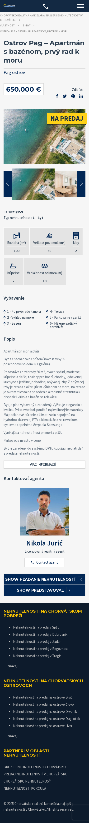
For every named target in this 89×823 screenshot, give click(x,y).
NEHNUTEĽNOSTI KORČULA (25, 788)
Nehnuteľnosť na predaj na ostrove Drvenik (45, 711)
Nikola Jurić (44, 542)
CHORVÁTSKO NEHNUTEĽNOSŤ (27, 781)
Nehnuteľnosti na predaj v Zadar (37, 641)
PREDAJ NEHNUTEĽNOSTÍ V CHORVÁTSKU (35, 774)
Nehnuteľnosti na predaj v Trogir (37, 656)
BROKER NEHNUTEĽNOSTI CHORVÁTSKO (35, 767)
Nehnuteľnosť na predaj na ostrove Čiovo (43, 704)
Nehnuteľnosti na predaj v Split (36, 627)
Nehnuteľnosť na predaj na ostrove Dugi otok (46, 718)
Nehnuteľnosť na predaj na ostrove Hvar (42, 726)
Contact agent (47, 562)
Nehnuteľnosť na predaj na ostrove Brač (42, 697)
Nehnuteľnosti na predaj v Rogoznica (40, 648)
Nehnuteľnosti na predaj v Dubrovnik (40, 634)
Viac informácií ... (44, 464)
